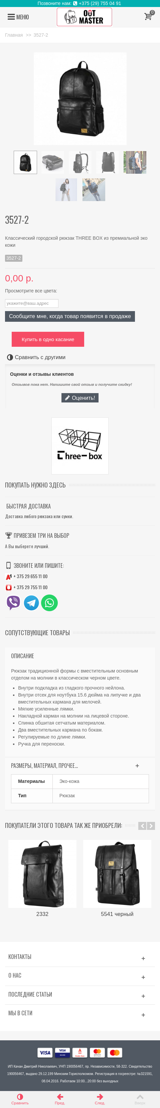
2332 (42, 914)
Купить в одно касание (48, 339)
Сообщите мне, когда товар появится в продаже (70, 316)
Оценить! (80, 398)
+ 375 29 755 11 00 (26, 587)
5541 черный (117, 914)
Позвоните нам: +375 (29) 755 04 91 (80, 3)
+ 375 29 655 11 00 (26, 576)
